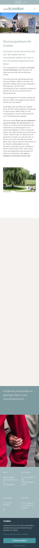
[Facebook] (4, 510)
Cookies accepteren (20, 541)
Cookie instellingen (22, 534)
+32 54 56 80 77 (29, 477)
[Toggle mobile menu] (35, 9)
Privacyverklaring (9, 534)
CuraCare (24, 508)
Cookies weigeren (19, 545)
